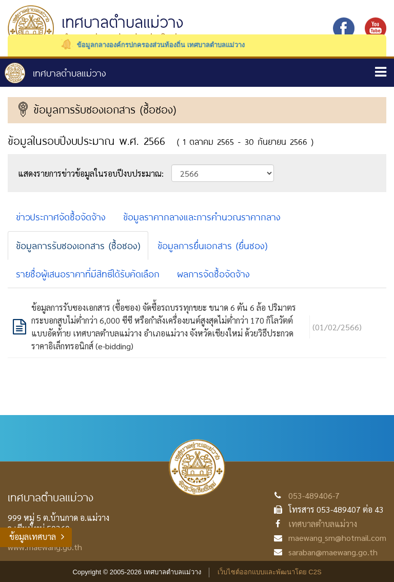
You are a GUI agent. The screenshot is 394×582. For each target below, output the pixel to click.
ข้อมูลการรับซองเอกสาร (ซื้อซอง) (78, 245)
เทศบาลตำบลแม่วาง (322, 523)
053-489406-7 (314, 495)
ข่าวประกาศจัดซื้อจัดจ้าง (61, 216)
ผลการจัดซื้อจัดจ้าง (213, 273)
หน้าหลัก (55, 73)
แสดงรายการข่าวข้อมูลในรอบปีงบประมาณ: (91, 173)
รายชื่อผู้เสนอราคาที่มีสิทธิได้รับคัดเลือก (88, 273)
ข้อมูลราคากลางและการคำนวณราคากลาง (202, 216)
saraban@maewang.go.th (333, 552)
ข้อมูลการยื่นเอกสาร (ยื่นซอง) (212, 245)
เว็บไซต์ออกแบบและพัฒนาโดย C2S (270, 572)
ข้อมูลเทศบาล (32, 536)
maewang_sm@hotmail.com (337, 537)
